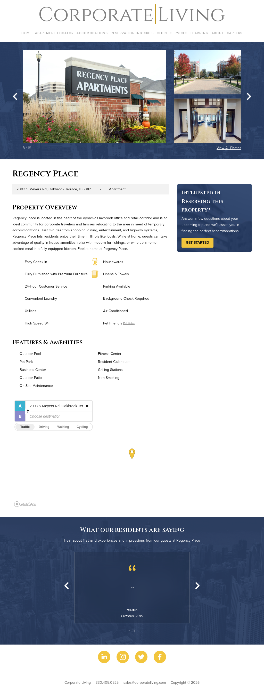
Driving (44, 427)
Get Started (197, 242)
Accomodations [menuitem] (92, 33)
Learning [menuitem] (200, 33)
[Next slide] (249, 96)
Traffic (25, 427)
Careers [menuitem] (235, 33)
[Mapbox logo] (25, 504)
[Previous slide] (66, 586)
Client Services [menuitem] (172, 33)
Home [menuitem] (26, 33)
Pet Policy (129, 323)
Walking (63, 427)
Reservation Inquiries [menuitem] (132, 33)
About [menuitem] (218, 33)
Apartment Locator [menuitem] (54, 33)
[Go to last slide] (15, 96)
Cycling (82, 427)
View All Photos (229, 147)
